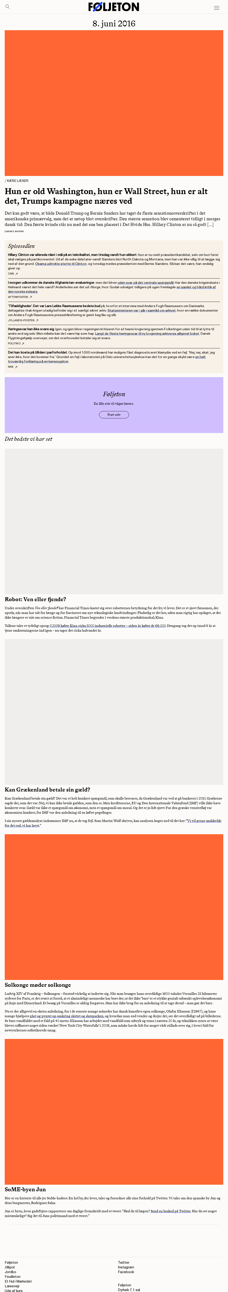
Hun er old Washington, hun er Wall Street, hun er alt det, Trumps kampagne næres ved (106, 196)
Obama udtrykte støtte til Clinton (60, 264)
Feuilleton (13, 1276)
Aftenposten (20, 297)
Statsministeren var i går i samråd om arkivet (142, 310)
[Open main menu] (216, 8)
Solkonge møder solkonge (38, 985)
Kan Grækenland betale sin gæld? (47, 789)
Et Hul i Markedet (18, 1281)
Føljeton (11, 1262)
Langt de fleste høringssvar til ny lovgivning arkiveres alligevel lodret (147, 333)
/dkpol (10, 1267)
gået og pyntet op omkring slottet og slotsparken (67, 1016)
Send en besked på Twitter (171, 1211)
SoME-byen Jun (25, 1189)
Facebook (126, 1272)
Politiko (16, 344)
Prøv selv (114, 415)
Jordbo (10, 1272)
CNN (13, 274)
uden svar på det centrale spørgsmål (146, 282)
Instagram (126, 1267)
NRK (12, 367)
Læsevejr (12, 1286)
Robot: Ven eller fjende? (35, 599)
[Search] (8, 7)
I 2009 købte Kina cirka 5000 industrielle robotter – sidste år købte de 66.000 (108, 626)
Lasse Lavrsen (14, 231)
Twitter (123, 1262)
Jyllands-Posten (23, 320)
